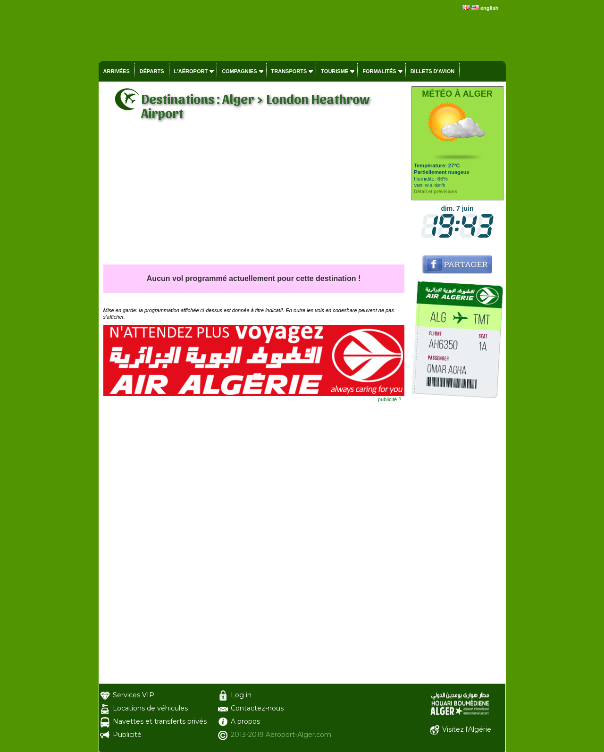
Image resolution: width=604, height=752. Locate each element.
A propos (245, 721)
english (489, 8)
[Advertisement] (253, 194)
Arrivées (116, 71)
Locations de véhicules (150, 708)
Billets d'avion (432, 71)
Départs (152, 71)
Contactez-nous (257, 708)
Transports (289, 71)
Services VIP (133, 695)
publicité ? (390, 399)
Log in (241, 695)
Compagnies (239, 71)
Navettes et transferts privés (160, 721)
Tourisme (334, 71)
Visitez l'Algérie (466, 729)
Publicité (127, 734)
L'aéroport (191, 71)
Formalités (379, 71)
